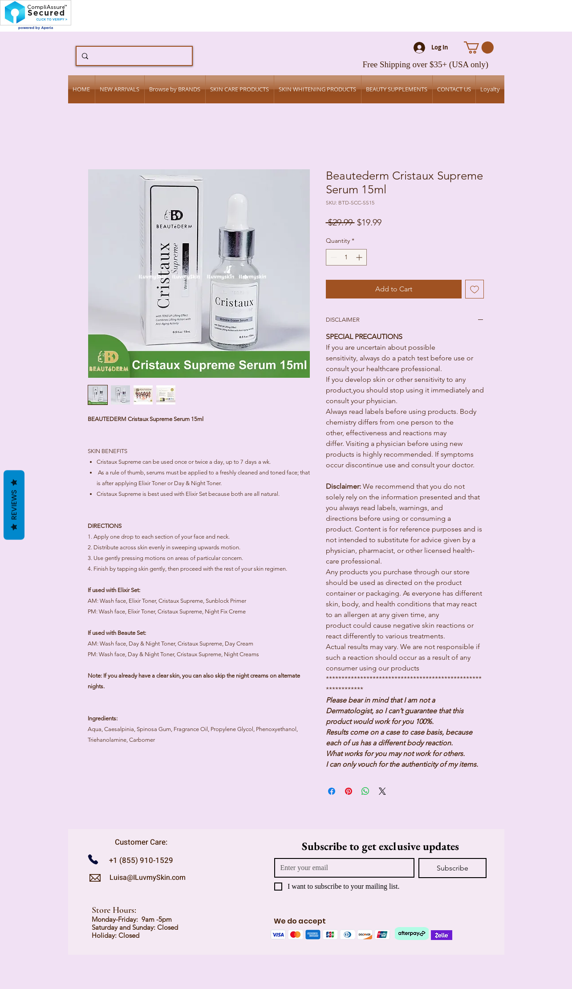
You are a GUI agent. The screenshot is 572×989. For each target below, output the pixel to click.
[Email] (341, 868)
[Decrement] (332, 257)
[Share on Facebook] (331, 791)
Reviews (14, 505)
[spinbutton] (346, 257)
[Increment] (359, 257)
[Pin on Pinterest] (348, 791)
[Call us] (96, 859)
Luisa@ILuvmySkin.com (148, 877)
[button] (479, 47)
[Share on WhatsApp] (365, 791)
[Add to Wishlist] (474, 289)
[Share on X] (382, 791)
